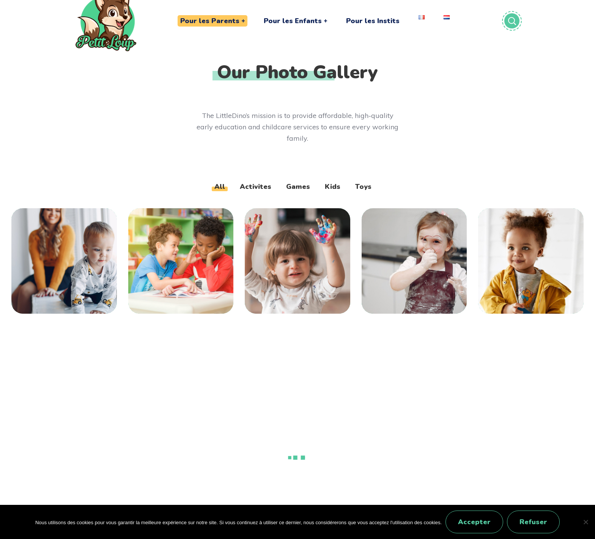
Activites (255, 186)
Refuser (533, 521)
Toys (363, 186)
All (219, 186)
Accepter (474, 521)
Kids (332, 186)
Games (298, 186)
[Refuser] (585, 522)
